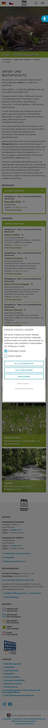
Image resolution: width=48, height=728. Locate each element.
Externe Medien (13, 356)
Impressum (19, 389)
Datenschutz (28, 389)
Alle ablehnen (24, 370)
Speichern (24, 377)
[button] (44, 18)
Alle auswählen (24, 363)
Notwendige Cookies (15, 351)
